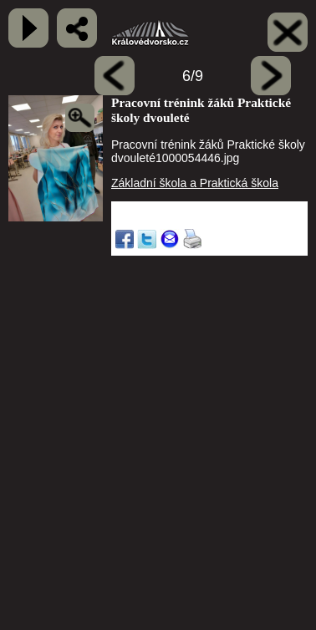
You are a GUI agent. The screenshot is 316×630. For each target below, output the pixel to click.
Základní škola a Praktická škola (194, 183)
